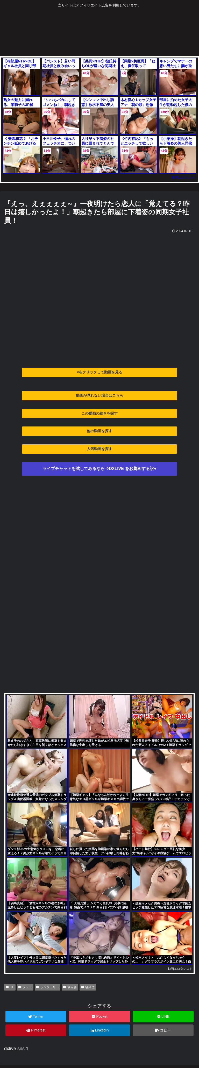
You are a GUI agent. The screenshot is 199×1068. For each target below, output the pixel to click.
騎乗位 (88, 987)
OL (10, 987)
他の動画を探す (99, 431)
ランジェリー (47, 987)
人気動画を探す (99, 449)
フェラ (25, 987)
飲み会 (70, 987)
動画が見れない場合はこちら (99, 395)
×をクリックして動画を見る (99, 372)
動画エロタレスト (184, 177)
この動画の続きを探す (99, 413)
